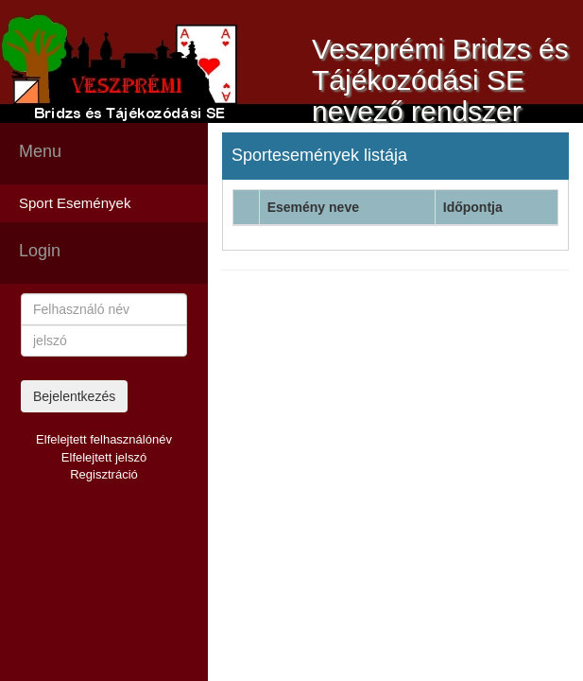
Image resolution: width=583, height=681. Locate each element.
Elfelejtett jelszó (103, 457)
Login (39, 250)
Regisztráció (104, 474)
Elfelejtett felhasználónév (104, 439)
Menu (40, 151)
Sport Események (74, 203)
